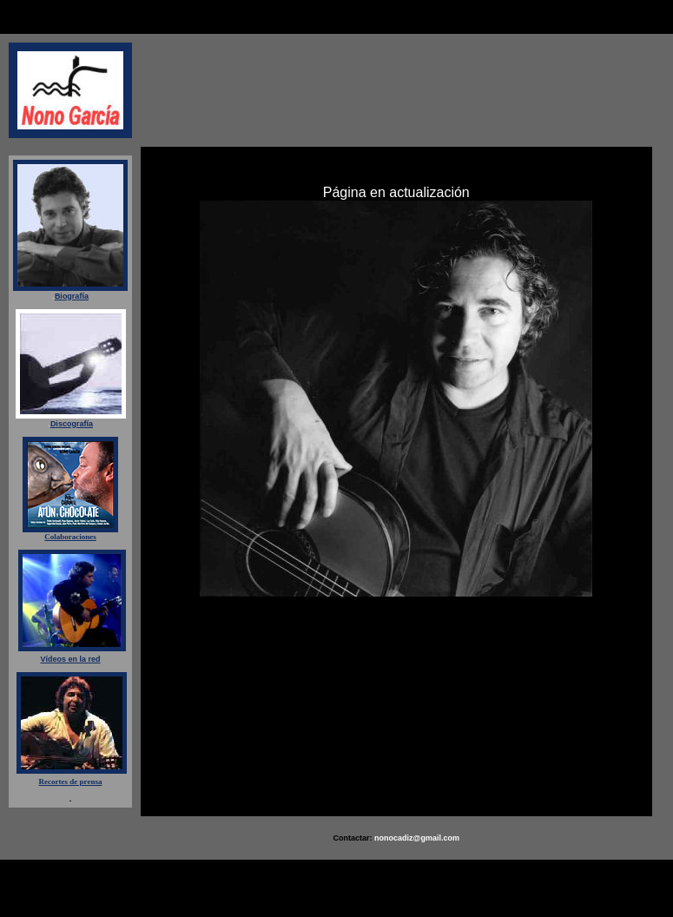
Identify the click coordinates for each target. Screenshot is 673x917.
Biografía (72, 296)
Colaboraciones (70, 536)
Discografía (71, 423)
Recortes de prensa (70, 781)
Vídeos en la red (70, 659)
